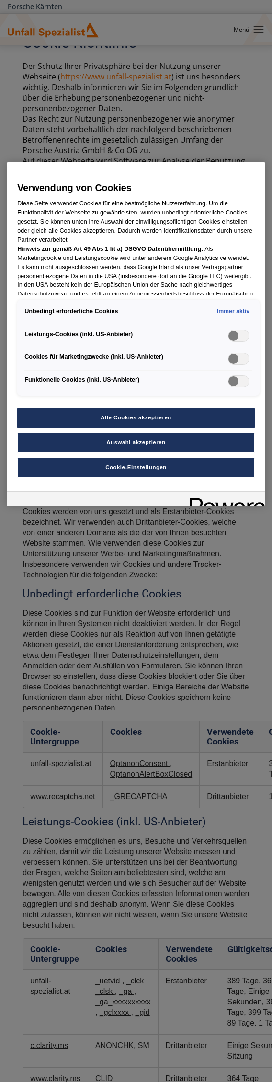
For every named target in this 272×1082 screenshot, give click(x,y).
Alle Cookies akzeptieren (136, 417)
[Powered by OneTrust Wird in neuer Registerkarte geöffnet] (224, 500)
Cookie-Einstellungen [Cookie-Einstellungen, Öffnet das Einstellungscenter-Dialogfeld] (136, 467)
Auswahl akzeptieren (135, 442)
